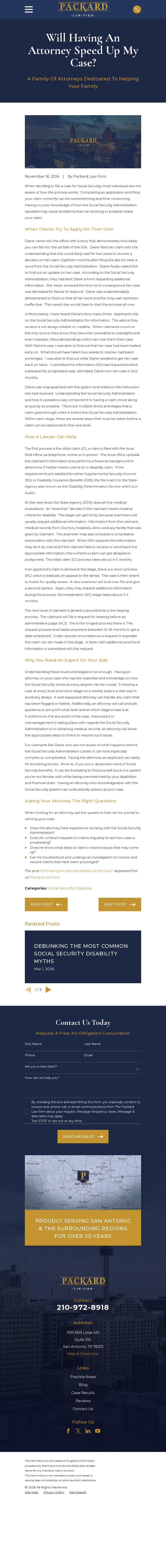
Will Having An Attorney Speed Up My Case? (76, 871)
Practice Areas (83, 1376)
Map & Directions (83, 1354)
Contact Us (83, 1409)
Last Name (92, 1044)
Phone (30, 1055)
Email (88, 1055)
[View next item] (48, 989)
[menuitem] (31, 1492)
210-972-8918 (83, 1307)
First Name (33, 1044)
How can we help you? (42, 1078)
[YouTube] (97, 1430)
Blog (83, 1385)
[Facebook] (68, 1430)
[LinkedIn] (87, 1430)
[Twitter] (78, 1430)
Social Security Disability (70, 888)
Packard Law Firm (45, 877)
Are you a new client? (41, 1066)
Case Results (83, 1393)
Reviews (83, 1401)
